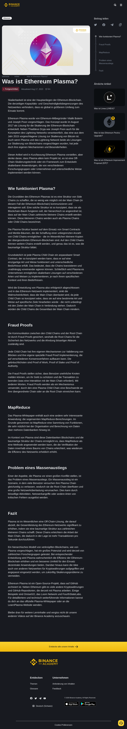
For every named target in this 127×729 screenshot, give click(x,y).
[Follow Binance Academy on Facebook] (31, 698)
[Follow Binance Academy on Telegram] (40, 698)
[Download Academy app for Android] (88, 704)
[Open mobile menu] (121, 5)
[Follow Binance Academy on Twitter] (35, 698)
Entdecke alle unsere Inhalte (63, 646)
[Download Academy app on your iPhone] (71, 704)
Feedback (56, 689)
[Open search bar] (114, 5)
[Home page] (12, 5)
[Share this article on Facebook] (103, 24)
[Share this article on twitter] (95, 24)
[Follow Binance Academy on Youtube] (44, 698)
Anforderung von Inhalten (63, 684)
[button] (121, 4)
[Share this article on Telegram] (112, 24)
